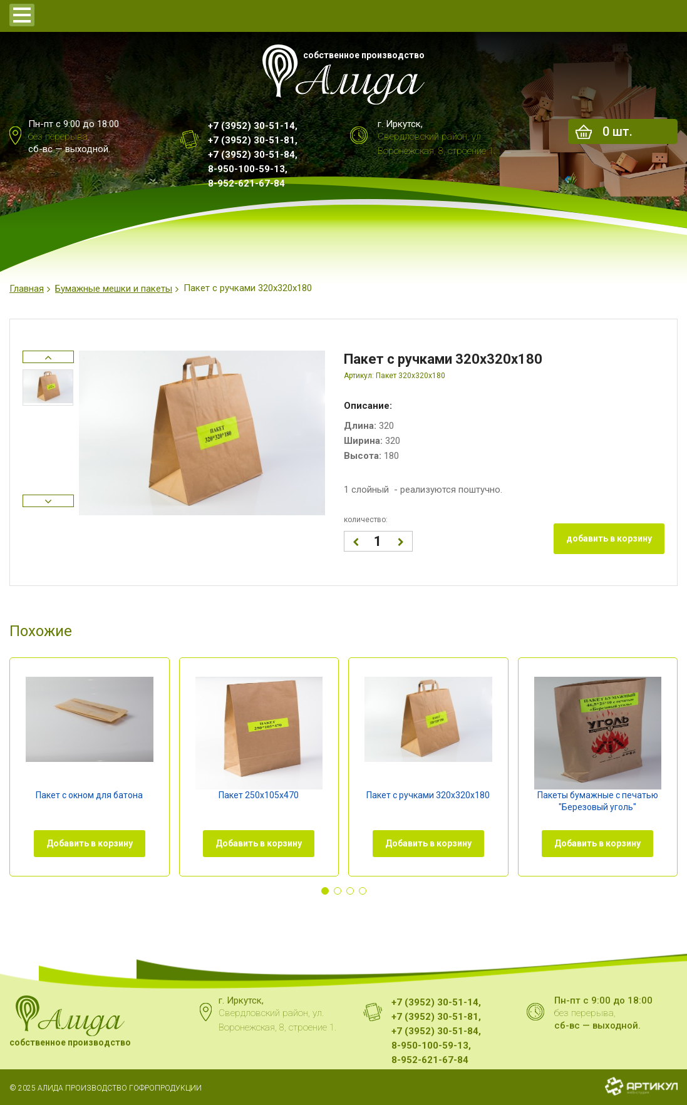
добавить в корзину (609, 538)
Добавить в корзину (89, 843)
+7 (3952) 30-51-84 (251, 154)
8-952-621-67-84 (246, 183)
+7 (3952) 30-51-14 (251, 125)
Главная (26, 288)
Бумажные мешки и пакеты (113, 288)
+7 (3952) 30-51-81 (251, 140)
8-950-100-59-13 (246, 169)
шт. (617, 131)
